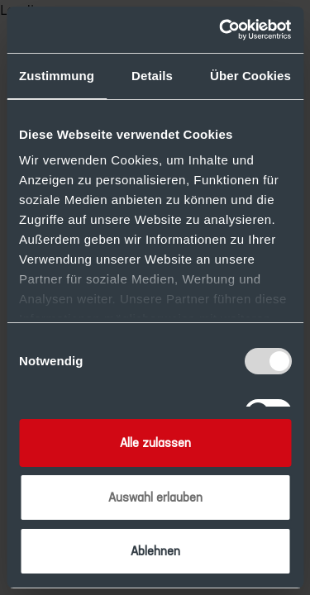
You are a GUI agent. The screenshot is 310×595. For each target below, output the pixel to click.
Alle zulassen (155, 442)
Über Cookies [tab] (250, 76)
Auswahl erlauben (155, 497)
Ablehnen (155, 551)
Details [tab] (152, 76)
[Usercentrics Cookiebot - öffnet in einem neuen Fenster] (220, 29)
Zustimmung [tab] (56, 76)
